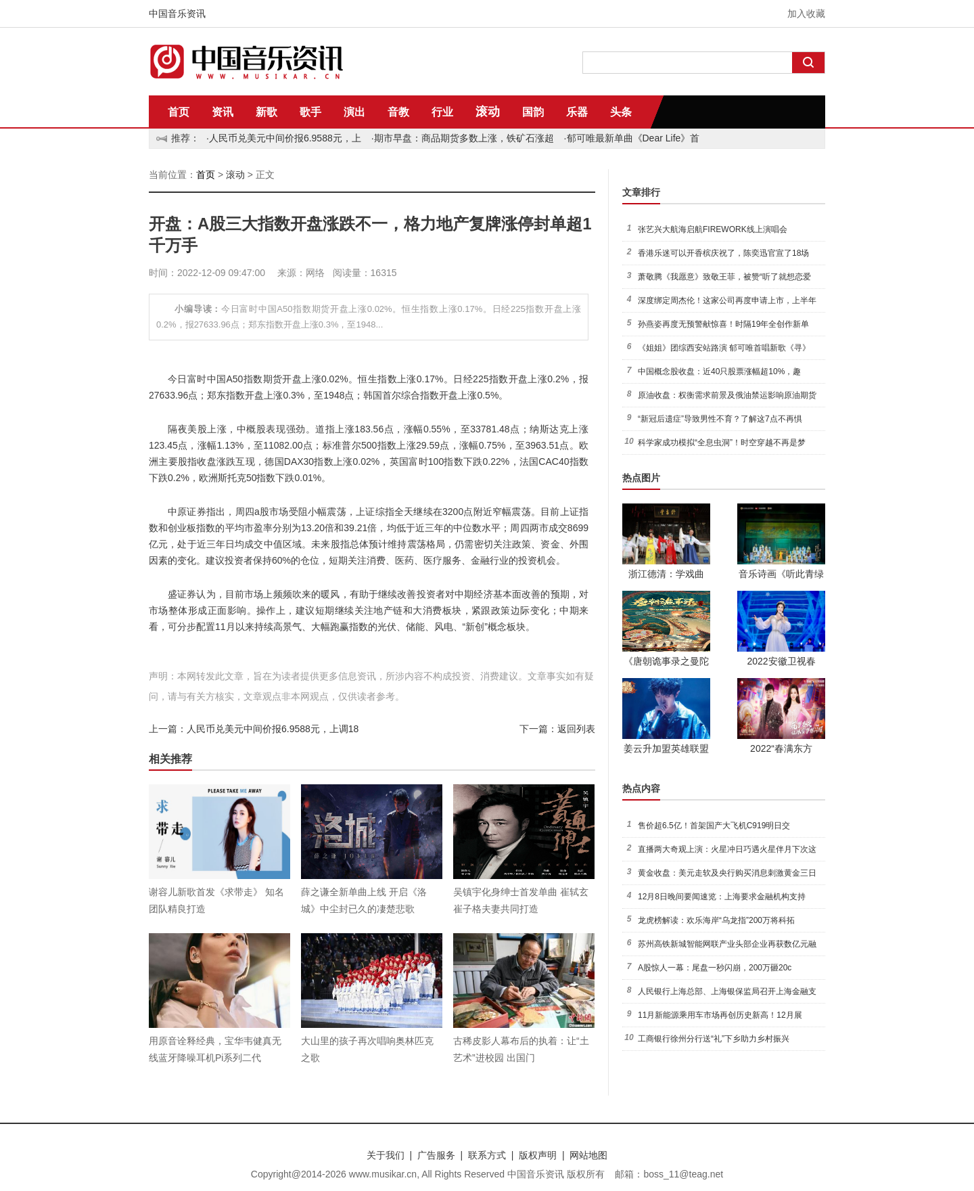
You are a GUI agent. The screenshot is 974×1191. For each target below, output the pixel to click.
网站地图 (588, 1155)
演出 (354, 112)
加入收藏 (806, 13)
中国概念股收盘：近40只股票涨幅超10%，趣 (719, 371)
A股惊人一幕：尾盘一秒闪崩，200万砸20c (714, 967)
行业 (442, 112)
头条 (621, 112)
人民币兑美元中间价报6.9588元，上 (285, 138)
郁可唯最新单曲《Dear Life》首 (633, 138)
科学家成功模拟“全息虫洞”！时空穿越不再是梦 (722, 442)
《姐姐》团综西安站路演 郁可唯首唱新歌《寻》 (724, 348)
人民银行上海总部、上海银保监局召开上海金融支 (727, 991)
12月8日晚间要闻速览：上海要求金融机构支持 (722, 896)
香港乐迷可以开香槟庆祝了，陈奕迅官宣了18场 (723, 253)
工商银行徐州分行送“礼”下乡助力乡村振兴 (713, 1038)
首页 (178, 112)
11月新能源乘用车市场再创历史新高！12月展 (720, 1015)
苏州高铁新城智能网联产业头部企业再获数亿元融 (727, 944)
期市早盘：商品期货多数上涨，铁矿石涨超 (464, 138)
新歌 (266, 112)
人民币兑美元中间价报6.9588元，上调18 (272, 728)
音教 (398, 112)
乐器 (577, 112)
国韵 (533, 112)
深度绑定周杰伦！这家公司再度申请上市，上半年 (727, 300)
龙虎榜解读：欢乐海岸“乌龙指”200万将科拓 (716, 920)
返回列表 (576, 728)
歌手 (310, 112)
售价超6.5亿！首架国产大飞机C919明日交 (714, 825)
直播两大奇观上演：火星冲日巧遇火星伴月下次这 (727, 849)
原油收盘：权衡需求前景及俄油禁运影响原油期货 (727, 395)
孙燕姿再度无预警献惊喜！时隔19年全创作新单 (723, 324)
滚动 (488, 111)
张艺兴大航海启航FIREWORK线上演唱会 (712, 229)
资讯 (222, 112)
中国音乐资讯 (177, 13)
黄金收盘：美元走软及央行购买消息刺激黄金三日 (727, 873)
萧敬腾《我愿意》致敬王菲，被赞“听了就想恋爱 (724, 277)
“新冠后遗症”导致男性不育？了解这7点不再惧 (720, 419)
